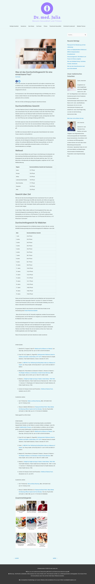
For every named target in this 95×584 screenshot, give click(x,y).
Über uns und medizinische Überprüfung (37, 571)
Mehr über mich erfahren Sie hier (75, 118)
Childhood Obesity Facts (47, 389)
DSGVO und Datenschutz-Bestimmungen (58, 571)
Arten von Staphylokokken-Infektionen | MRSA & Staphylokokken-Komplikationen (77, 52)
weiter (55, 558)
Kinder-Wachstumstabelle (31, 310)
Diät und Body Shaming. (34, 483)
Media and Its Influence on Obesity (43, 348)
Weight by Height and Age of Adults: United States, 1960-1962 (39, 378)
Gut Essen (17, 76)
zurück (16, 558)
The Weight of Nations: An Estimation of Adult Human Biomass (34, 372)
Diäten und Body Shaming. (34, 401)
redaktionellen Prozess (25, 427)
